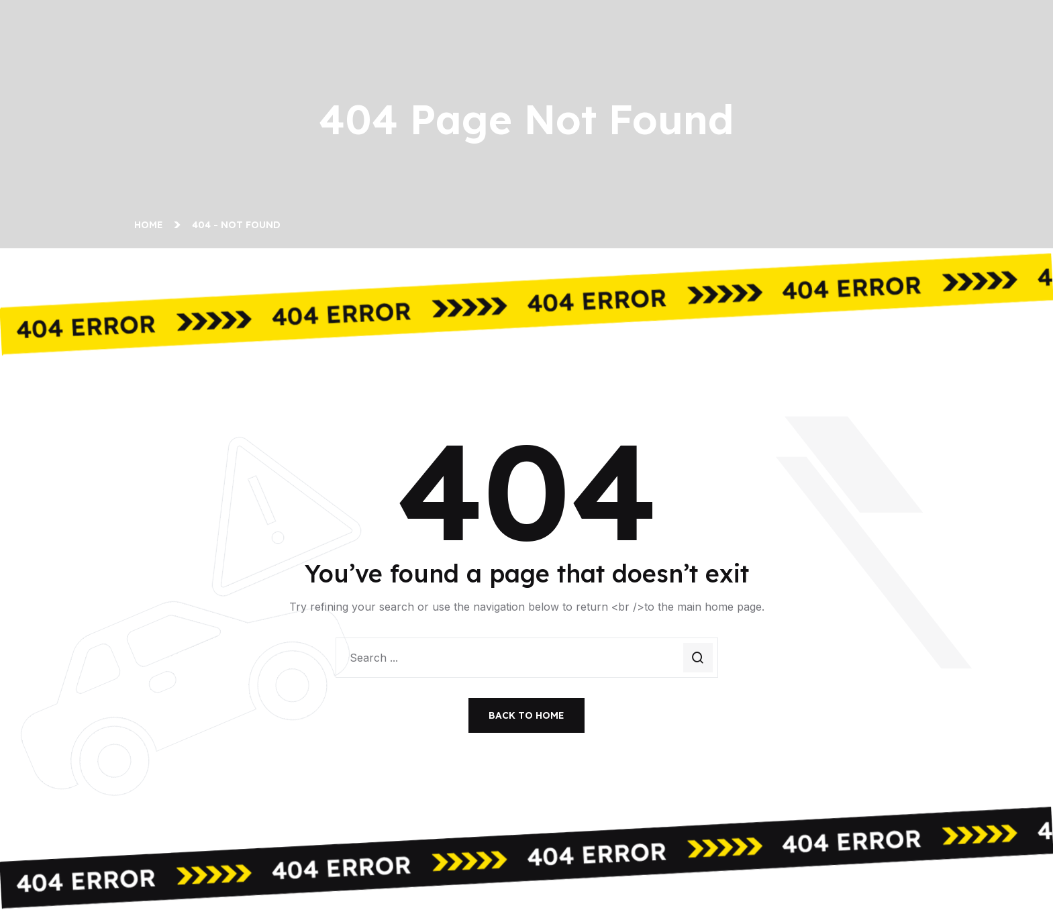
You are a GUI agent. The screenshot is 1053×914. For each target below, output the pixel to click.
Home (151, 225)
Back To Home (526, 715)
